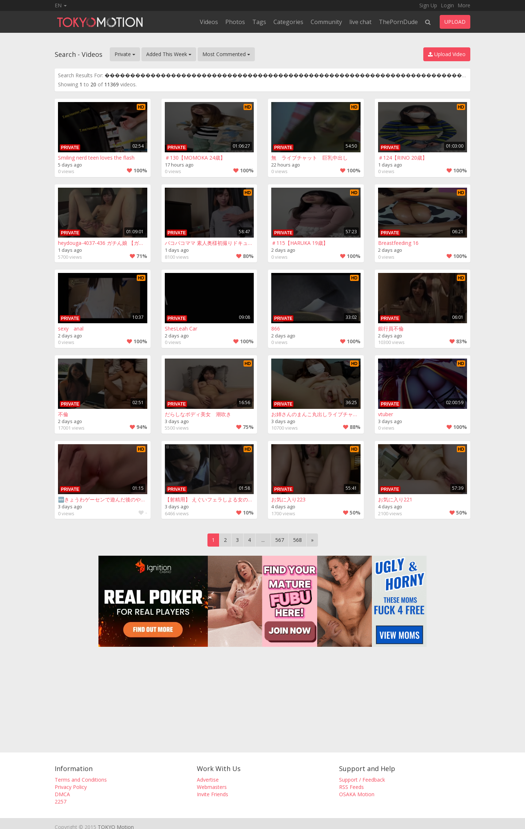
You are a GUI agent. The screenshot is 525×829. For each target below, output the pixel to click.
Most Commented (226, 54)
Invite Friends (212, 794)
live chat (360, 22)
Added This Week (168, 54)
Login (447, 5)
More (464, 5)
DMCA (62, 794)
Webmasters (212, 786)
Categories (288, 22)
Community (326, 22)
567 (279, 539)
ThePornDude (398, 22)
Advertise (208, 779)
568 (297, 539)
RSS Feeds (351, 786)
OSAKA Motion (356, 794)
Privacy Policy (71, 786)
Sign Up (428, 5)
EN (61, 5)
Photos (235, 22)
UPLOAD (455, 21)
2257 (60, 801)
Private (124, 54)
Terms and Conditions (81, 779)
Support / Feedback (362, 779)
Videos (209, 22)
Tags (259, 22)
